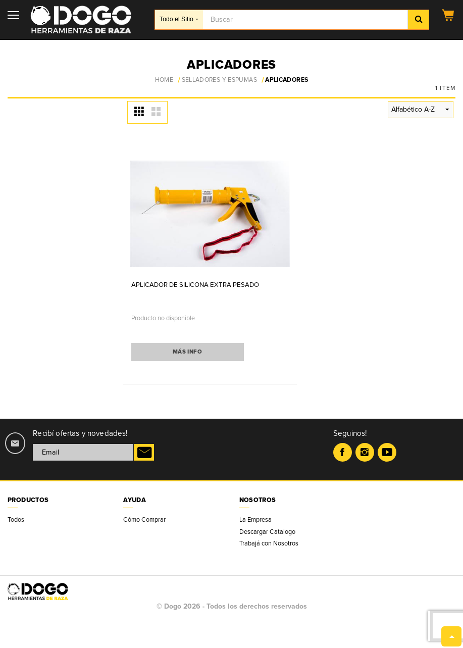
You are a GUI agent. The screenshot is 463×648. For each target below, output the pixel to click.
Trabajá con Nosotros (268, 543)
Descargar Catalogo (267, 532)
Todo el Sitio (179, 19)
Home (164, 80)
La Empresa (255, 520)
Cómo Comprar (144, 520)
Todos (16, 520)
